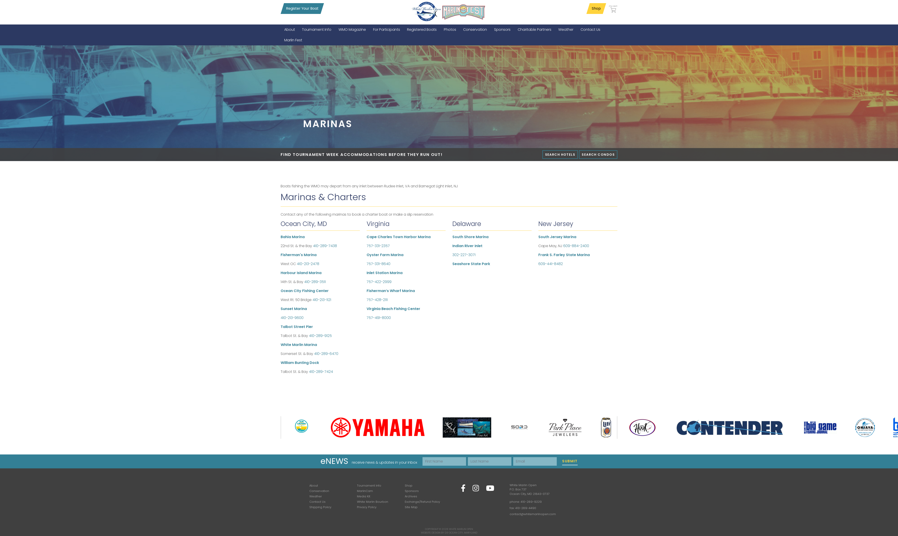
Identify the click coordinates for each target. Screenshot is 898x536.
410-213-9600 (292, 317)
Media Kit (363, 496)
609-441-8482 (550, 263)
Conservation (319, 491)
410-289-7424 (321, 371)
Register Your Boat (302, 8)
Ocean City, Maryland (463, 532)
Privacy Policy (366, 507)
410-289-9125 (320, 335)
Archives (411, 496)
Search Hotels (560, 154)
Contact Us (317, 502)
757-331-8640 (378, 263)
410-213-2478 (308, 263)
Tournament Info (369, 485)
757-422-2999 (379, 281)
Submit (570, 461)
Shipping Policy (320, 507)
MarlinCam (365, 491)
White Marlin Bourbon (372, 502)
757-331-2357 (378, 245)
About (313, 485)
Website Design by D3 (434, 532)
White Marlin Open (461, 529)
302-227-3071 (463, 254)
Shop (596, 8)
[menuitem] (289, 29)
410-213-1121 (322, 299)
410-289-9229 (531, 502)
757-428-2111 (377, 299)
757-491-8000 (379, 317)
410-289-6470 (326, 353)
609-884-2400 (576, 245)
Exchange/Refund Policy (422, 502)
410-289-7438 (325, 245)
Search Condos (598, 154)
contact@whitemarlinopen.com (533, 514)
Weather (315, 496)
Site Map (411, 507)
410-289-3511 (315, 281)
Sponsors (412, 491)
